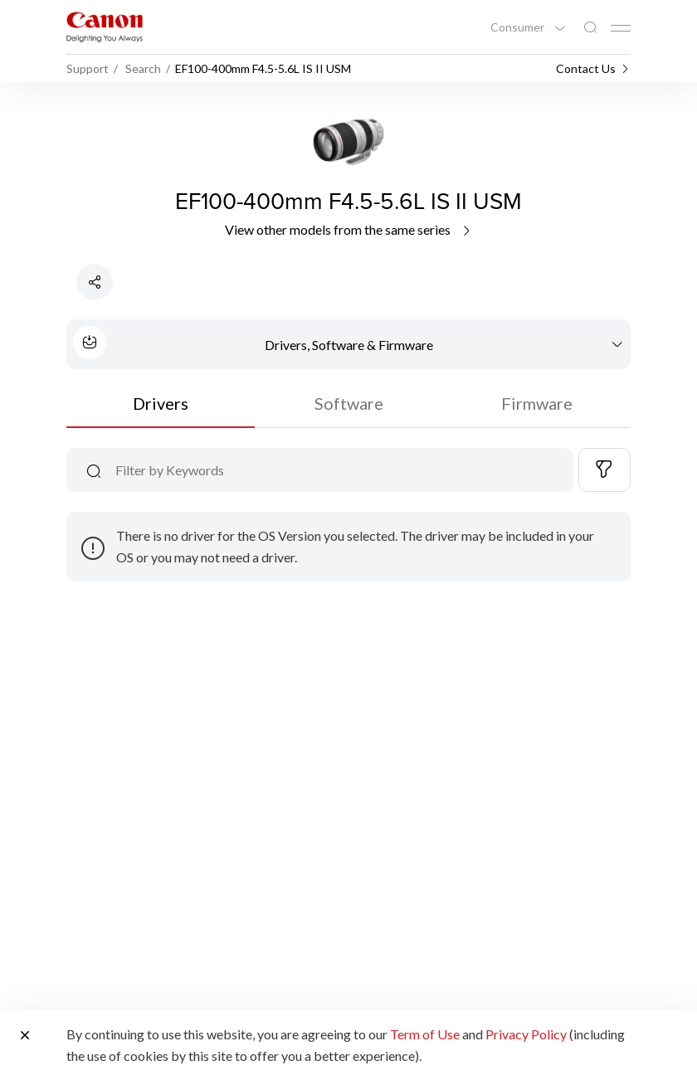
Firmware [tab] (537, 403)
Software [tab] (348, 403)
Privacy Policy (526, 1034)
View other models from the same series (349, 229)
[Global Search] (590, 28)
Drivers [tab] (160, 403)
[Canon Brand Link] (104, 27)
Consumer (518, 27)
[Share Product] (94, 282)
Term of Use (425, 1034)
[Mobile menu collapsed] (621, 28)
